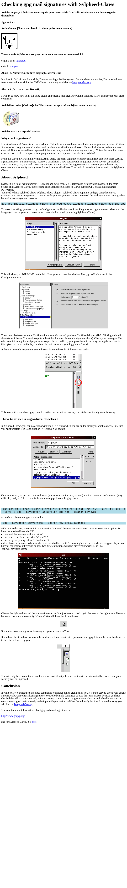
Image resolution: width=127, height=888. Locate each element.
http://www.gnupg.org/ (13, 718)
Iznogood (20, 60)
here (34, 724)
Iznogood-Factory (81, 82)
